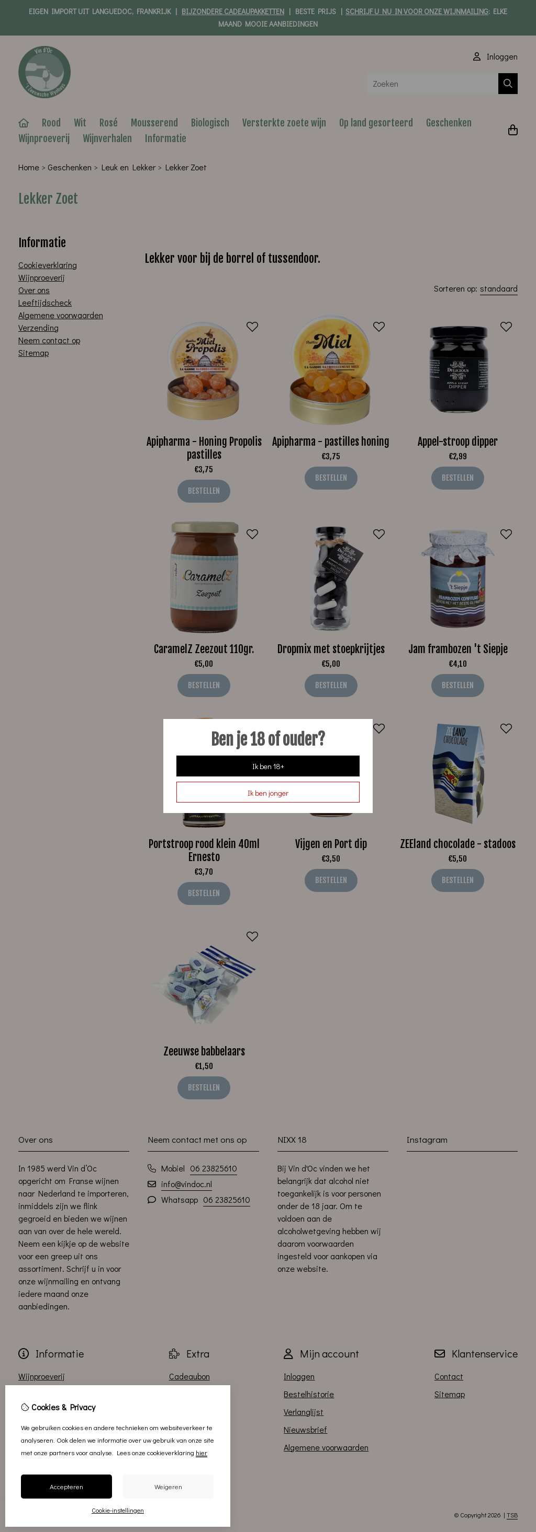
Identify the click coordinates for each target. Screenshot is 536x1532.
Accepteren (66, 1486)
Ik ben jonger (268, 793)
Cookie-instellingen (118, 1510)
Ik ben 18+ (268, 766)
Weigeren (168, 1486)
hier (201, 1452)
